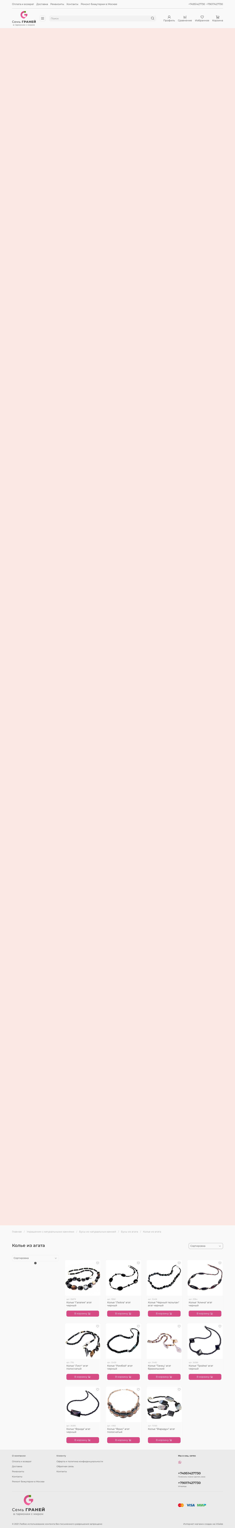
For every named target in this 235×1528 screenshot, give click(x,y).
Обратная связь (65, 1466)
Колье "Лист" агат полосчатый (77, 1367)
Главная (17, 1231)
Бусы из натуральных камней (97, 1231)
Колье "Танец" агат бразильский (159, 1367)
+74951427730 (197, 4)
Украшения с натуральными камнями (50, 1231)
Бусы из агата (129, 1231)
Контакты (72, 4)
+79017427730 (214, 4)
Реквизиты (57, 4)
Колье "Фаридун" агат (161, 1429)
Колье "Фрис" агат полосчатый (118, 1430)
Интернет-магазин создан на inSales (203, 1524)
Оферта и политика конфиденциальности (80, 1461)
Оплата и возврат (23, 4)
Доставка (42, 4)
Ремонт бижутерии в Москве (99, 4)
